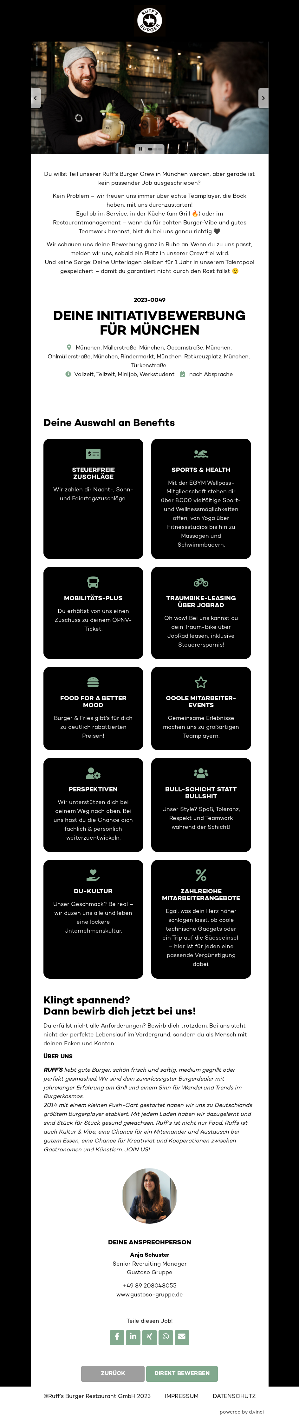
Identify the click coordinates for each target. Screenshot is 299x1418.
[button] (36, 98)
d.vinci (256, 1412)
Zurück (113, 1374)
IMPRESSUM (181, 1397)
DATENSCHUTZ (234, 1397)
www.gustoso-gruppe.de (149, 1295)
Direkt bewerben (182, 1374)
